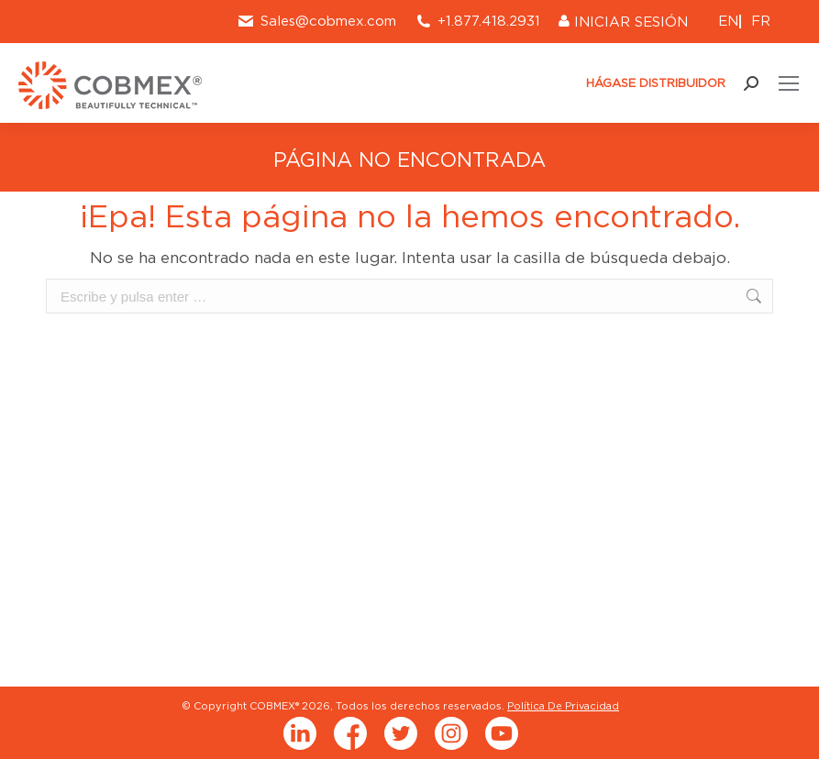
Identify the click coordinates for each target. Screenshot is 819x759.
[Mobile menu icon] (789, 83)
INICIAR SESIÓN (623, 22)
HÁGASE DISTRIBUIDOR (647, 83)
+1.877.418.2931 (488, 21)
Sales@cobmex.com (316, 21)
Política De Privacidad (563, 705)
